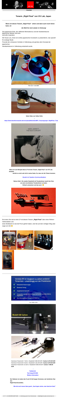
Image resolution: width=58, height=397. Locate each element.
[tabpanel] (29, 201)
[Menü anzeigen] (7, 4)
